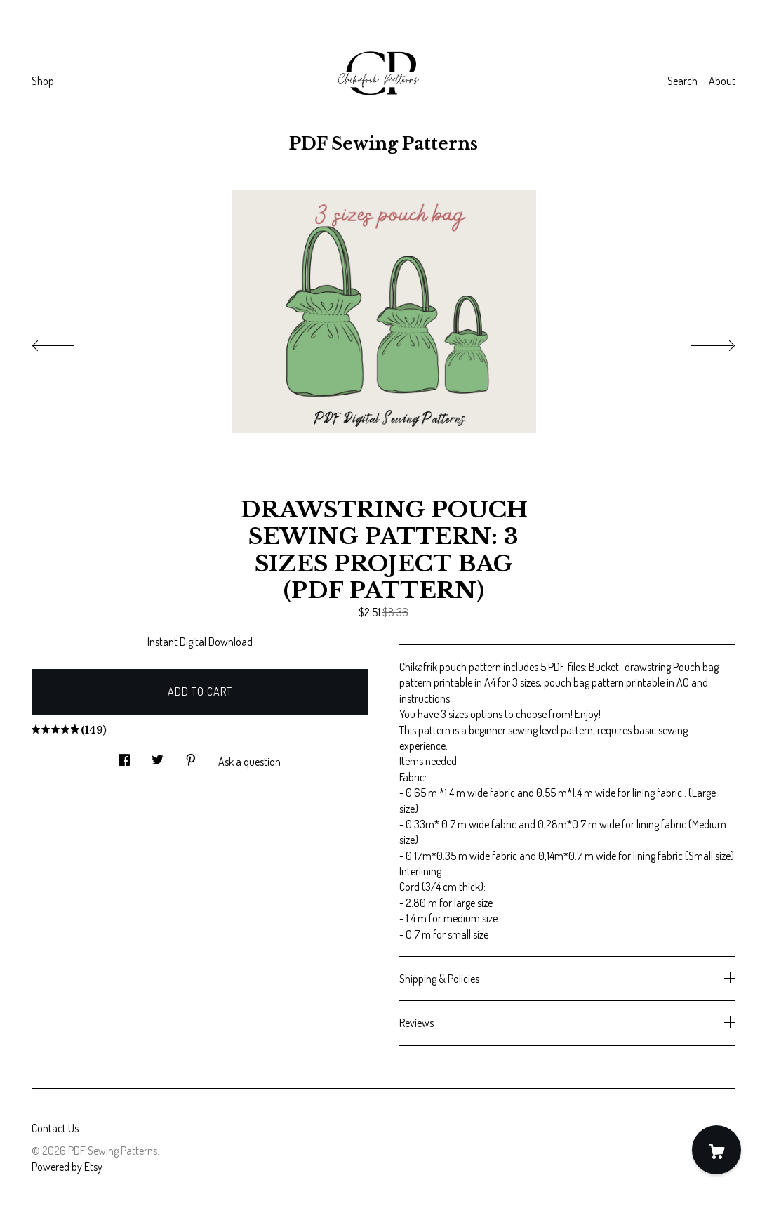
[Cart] (716, 1149)
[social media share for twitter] (158, 755)
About (722, 81)
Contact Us (55, 1128)
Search (682, 81)
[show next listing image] (700, 342)
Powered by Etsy (67, 1167)
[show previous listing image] (67, 342)
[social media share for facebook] (124, 755)
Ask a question (249, 762)
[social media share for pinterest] (190, 755)
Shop (43, 81)
